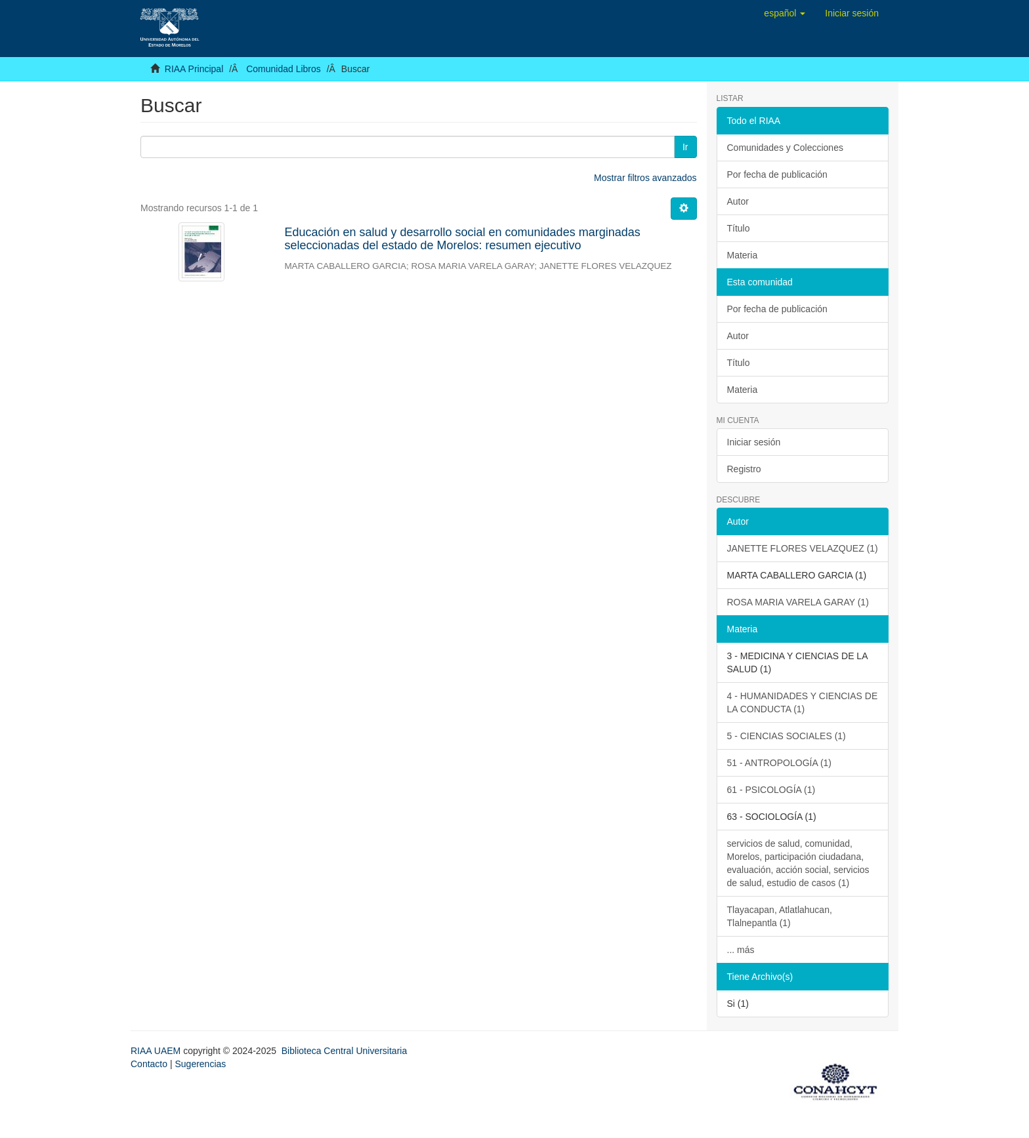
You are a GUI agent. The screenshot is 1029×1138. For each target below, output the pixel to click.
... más (741, 950)
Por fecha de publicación (777, 174)
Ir (685, 147)
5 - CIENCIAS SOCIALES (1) (786, 736)
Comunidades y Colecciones (785, 147)
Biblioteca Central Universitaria (344, 1051)
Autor (738, 201)
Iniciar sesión (754, 442)
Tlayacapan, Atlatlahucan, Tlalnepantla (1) (779, 916)
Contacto (149, 1064)
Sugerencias (200, 1064)
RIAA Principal (194, 69)
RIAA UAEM (157, 1051)
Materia (742, 255)
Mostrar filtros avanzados (645, 178)
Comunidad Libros (283, 69)
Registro (744, 469)
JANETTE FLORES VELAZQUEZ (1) (802, 548)
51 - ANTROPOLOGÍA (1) (779, 763)
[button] (784, 13)
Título (738, 228)
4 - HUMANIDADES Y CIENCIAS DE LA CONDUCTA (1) (802, 702)
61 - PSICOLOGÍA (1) (771, 789)
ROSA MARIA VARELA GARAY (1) (798, 602)
